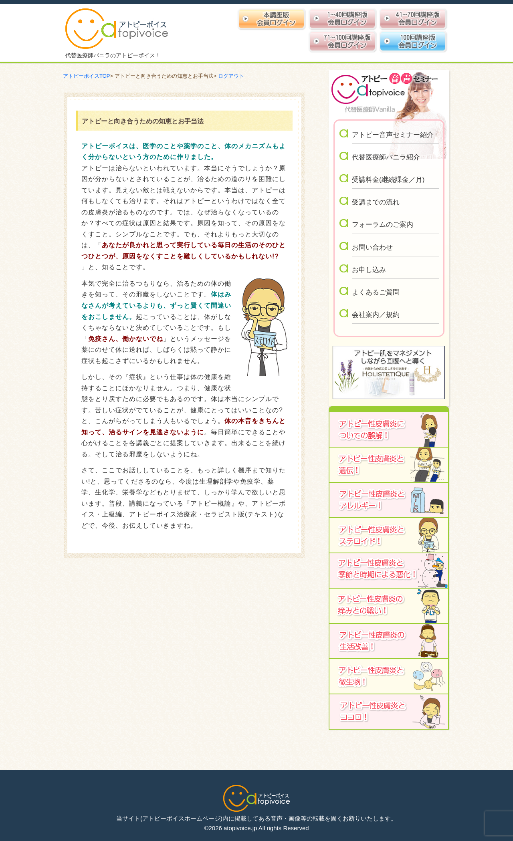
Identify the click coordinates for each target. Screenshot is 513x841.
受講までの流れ (376, 202)
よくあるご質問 (376, 292)
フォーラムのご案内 (382, 224)
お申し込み (369, 270)
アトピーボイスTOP (86, 76)
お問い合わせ (372, 247)
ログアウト (231, 76)
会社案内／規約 (376, 315)
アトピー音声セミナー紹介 (393, 135)
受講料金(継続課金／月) (388, 180)
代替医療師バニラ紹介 (386, 157)
